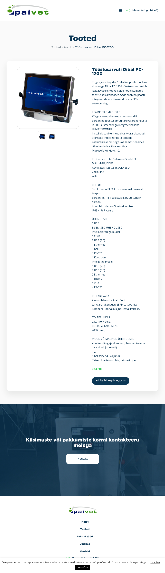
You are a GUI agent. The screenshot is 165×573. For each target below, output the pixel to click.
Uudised (85, 543)
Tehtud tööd (85, 536)
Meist (84, 521)
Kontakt (85, 551)
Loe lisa (155, 562)
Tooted (56, 47)
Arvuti (68, 47)
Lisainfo (97, 369)
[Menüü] (88, 10)
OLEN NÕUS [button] (82, 567)
